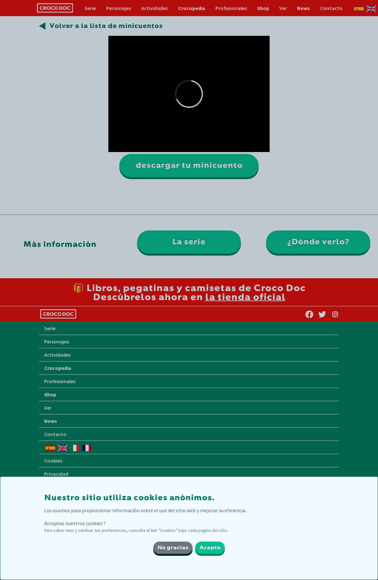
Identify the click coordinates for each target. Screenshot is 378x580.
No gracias (172, 547)
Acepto (210, 547)
